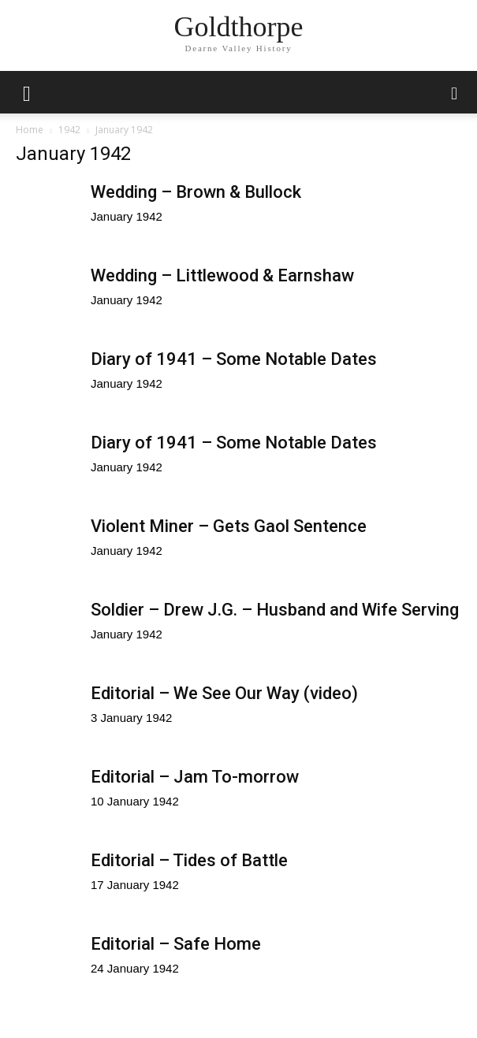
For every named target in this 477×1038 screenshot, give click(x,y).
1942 (69, 129)
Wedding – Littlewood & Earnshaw (222, 275)
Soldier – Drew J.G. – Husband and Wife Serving (275, 609)
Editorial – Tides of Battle (189, 860)
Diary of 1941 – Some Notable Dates (234, 359)
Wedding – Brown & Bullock (196, 192)
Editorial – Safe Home (176, 944)
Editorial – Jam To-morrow (195, 777)
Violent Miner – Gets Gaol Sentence (229, 526)
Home (29, 129)
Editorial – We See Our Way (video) (224, 693)
